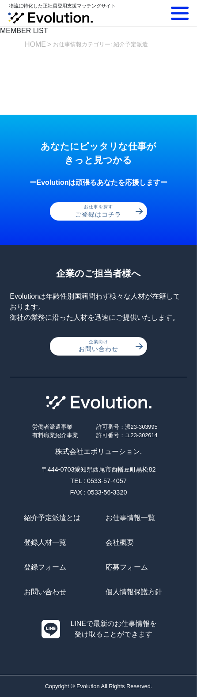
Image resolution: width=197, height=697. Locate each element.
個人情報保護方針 (134, 592)
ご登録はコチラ (109, 210)
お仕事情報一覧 (130, 517)
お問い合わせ (111, 345)
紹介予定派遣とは (52, 517)
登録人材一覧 (45, 542)
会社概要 (120, 542)
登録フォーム (45, 567)
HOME (35, 44)
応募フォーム (127, 567)
